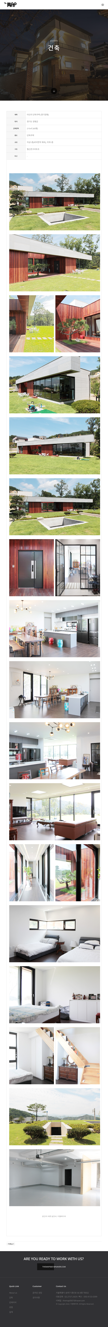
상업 (11, 1307)
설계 (11, 1312)
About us (13, 1292)
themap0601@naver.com (51, 1266)
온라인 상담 (37, 1292)
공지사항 (36, 1297)
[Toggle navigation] (102, 5)
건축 (11, 1297)
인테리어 (12, 1302)
